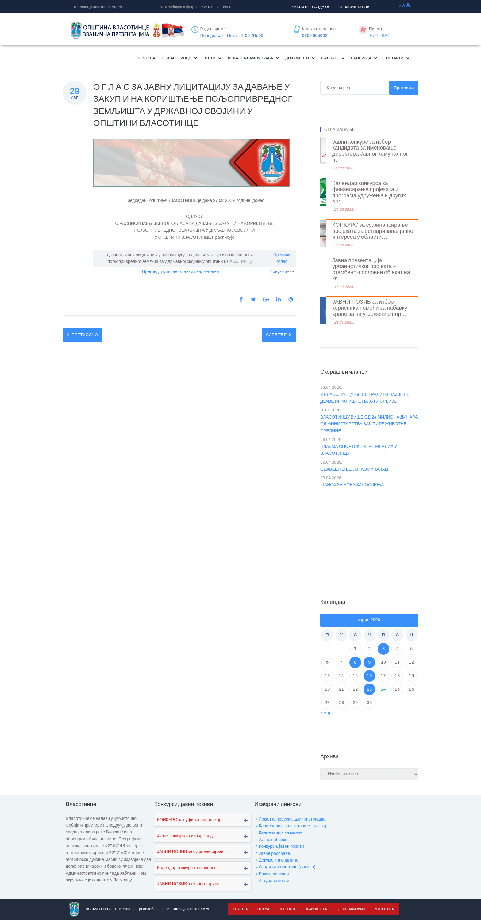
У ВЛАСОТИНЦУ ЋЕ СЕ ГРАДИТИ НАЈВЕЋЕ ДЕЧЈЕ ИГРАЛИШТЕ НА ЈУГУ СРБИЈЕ (365, 399)
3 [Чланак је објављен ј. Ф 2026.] (383, 650)
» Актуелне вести (272, 882)
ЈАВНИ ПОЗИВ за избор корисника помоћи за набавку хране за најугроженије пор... (369, 309)
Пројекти (286, 910)
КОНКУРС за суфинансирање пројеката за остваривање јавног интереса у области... (373, 232)
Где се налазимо (348, 910)
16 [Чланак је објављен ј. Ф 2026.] (369, 677)
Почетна (110, 58)
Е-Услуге (322, 58)
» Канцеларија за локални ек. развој (290, 827)
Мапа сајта (381, 910)
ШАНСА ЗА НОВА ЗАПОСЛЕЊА (352, 486)
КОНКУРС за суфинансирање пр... (190, 821)
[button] (148, 59)
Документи (285, 58)
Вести (185, 58)
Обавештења (314, 910)
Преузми (278, 273)
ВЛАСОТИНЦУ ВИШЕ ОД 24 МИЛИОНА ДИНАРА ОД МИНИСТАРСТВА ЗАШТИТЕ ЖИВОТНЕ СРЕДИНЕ (369, 425)
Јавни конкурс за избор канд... (186, 837)
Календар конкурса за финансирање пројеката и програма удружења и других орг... (369, 194)
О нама (263, 910)
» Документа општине (276, 861)
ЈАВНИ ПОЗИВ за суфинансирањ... (191, 853)
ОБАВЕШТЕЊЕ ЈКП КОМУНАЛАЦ (354, 470)
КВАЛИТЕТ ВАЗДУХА (310, 7)
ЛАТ (386, 35)
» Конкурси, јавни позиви (279, 847)
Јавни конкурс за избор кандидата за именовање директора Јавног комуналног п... (370, 152)
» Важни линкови (272, 875)
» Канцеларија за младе (278, 834)
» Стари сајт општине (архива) (285, 868)
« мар (325, 714)
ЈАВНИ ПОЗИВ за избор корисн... (189, 885)
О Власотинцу (148, 58)
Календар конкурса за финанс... (188, 869)
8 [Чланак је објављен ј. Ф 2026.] (355, 663)
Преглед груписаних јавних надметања (180, 273)
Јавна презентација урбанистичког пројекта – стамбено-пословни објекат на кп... (371, 271)
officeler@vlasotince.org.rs (98, 7)
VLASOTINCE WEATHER (369, 540)
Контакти (394, 58)
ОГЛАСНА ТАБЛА (353, 7)
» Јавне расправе (272, 854)
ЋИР (373, 35)
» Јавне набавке (271, 841)
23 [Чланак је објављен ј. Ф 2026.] (369, 690)
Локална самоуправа (232, 58)
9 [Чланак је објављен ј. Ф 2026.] (369, 663)
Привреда (357, 58)
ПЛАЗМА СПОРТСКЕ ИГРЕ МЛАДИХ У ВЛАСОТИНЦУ (358, 451)
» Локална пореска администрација (290, 820)
